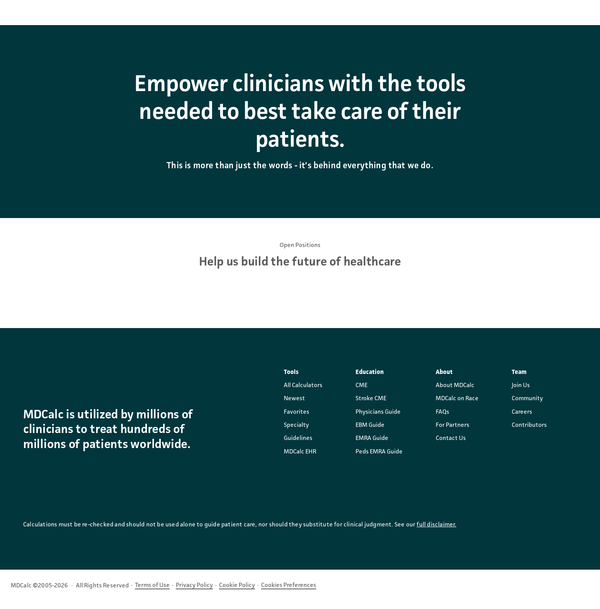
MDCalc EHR (300, 452)
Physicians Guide (378, 412)
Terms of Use (152, 585)
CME (361, 385)
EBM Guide (370, 425)
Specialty (296, 425)
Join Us (521, 385)
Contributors (529, 425)
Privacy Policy (194, 585)
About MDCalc (455, 385)
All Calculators (303, 385)
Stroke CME (371, 399)
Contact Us (451, 438)
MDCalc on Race (457, 399)
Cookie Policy (237, 585)
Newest (294, 399)
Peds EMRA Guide (379, 452)
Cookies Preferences (288, 585)
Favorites (296, 412)
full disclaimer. (436, 525)
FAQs (442, 412)
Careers (522, 412)
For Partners (452, 425)
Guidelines (298, 438)
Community (527, 399)
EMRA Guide (372, 438)
